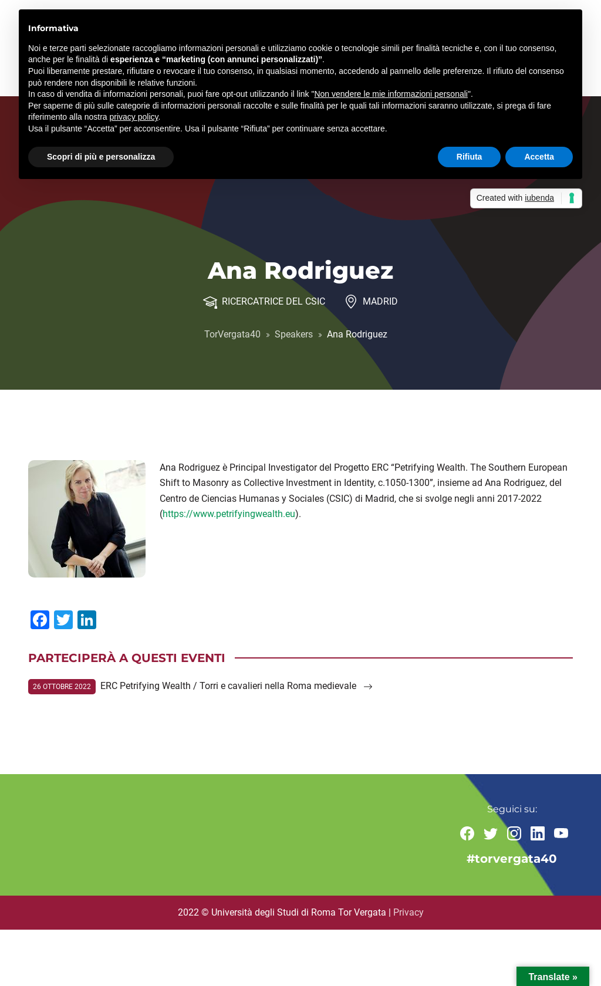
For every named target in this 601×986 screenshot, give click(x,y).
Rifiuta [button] (469, 156)
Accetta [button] (539, 156)
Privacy (408, 912)
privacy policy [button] (134, 116)
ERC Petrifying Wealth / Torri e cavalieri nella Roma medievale (236, 685)
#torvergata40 (512, 859)
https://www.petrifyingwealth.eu (229, 513)
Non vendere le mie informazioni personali (390, 94)
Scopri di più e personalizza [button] (101, 156)
